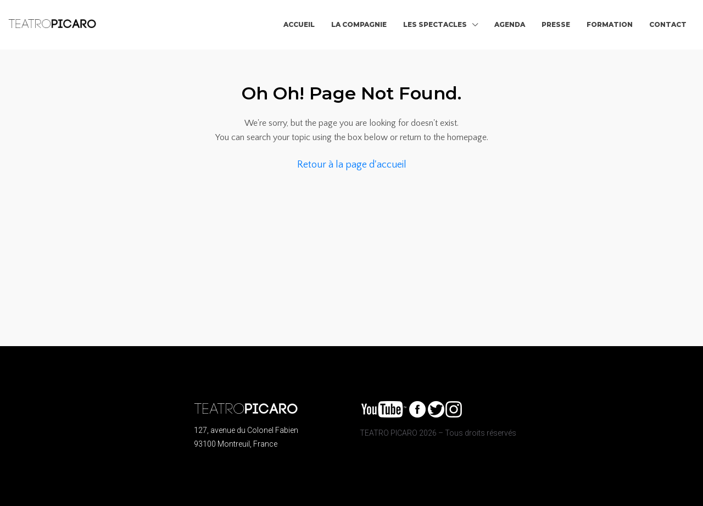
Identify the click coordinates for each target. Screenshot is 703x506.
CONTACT (668, 24)
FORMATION (610, 24)
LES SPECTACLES (435, 24)
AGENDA (509, 24)
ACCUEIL (299, 24)
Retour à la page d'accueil (351, 164)
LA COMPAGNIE (359, 24)
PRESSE (556, 24)
